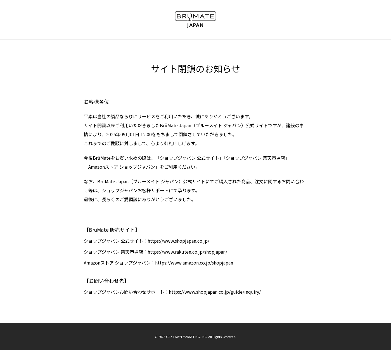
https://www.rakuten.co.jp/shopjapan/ (187, 251)
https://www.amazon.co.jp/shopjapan (194, 262)
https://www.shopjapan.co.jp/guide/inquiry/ (215, 291)
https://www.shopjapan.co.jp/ (178, 240)
